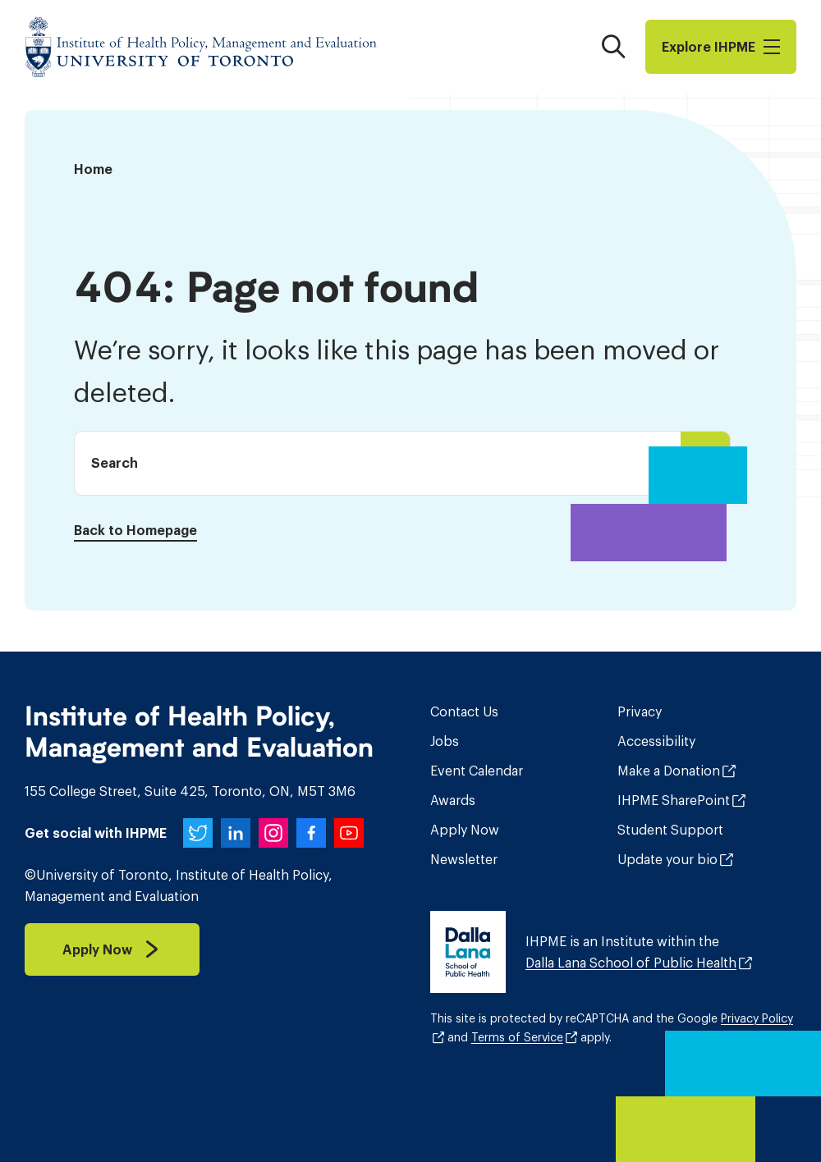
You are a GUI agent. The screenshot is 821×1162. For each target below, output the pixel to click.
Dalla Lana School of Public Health (630, 962)
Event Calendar (476, 770)
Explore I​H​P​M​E (721, 46)
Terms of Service (517, 1037)
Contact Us (464, 711)
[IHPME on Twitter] (198, 833)
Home (93, 169)
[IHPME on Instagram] (273, 833)
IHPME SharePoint (673, 800)
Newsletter (464, 859)
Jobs (444, 741)
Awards (452, 800)
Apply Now (464, 829)
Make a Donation (668, 770)
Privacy (639, 711)
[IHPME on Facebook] (311, 833)
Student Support (670, 829)
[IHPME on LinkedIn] (235, 833)
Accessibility (656, 741)
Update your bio (667, 859)
